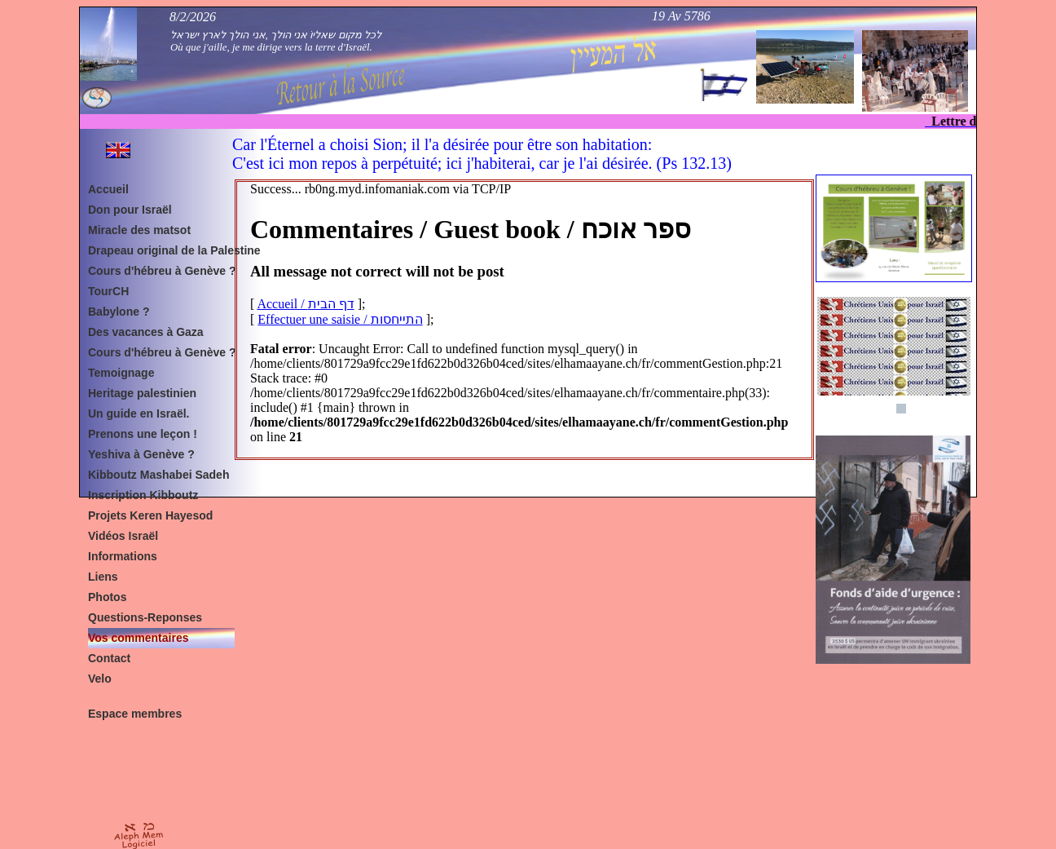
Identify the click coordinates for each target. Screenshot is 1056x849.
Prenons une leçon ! (142, 433)
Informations (122, 556)
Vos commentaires (138, 637)
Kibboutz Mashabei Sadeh (158, 474)
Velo (100, 678)
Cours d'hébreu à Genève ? (162, 270)
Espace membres (135, 713)
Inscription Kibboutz (143, 495)
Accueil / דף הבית (305, 304)
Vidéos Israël (123, 535)
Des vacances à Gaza (146, 331)
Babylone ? (118, 311)
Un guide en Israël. (138, 413)
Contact (109, 658)
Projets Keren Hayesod (150, 515)
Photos (107, 597)
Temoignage (121, 372)
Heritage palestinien (142, 393)
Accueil (108, 189)
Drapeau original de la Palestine (165, 250)
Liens (103, 576)
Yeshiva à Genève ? (141, 454)
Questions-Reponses (145, 617)
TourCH (108, 291)
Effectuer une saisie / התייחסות (339, 319)
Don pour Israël (130, 209)
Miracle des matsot (139, 230)
